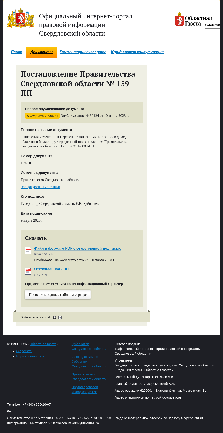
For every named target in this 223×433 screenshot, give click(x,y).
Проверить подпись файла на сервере (58, 295)
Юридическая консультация (137, 52)
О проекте (24, 351)
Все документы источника (40, 187)
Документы (41, 52)
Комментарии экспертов (83, 52)
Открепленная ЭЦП (51, 269)
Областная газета (43, 344)
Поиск (16, 52)
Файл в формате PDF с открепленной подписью (77, 248)
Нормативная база (30, 356)
